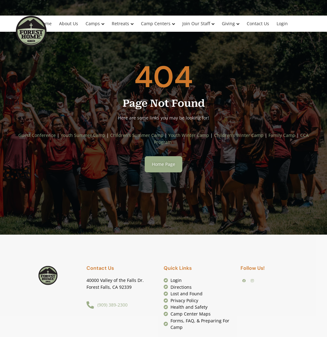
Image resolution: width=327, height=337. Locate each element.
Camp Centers (156, 23)
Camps (93, 23)
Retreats (120, 23)
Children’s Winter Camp (239, 135)
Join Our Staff (196, 23)
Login (282, 23)
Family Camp (282, 135)
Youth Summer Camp (83, 135)
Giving (228, 23)
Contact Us (258, 23)
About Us (68, 23)
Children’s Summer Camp (136, 135)
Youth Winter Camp (188, 135)
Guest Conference (37, 135)
